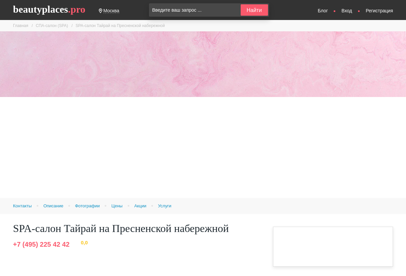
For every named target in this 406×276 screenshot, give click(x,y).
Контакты (22, 205)
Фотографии (87, 205)
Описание (53, 205)
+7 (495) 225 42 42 (41, 244)
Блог (323, 10)
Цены (116, 205)
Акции (140, 205)
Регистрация (379, 10)
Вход (346, 10)
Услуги (164, 205)
